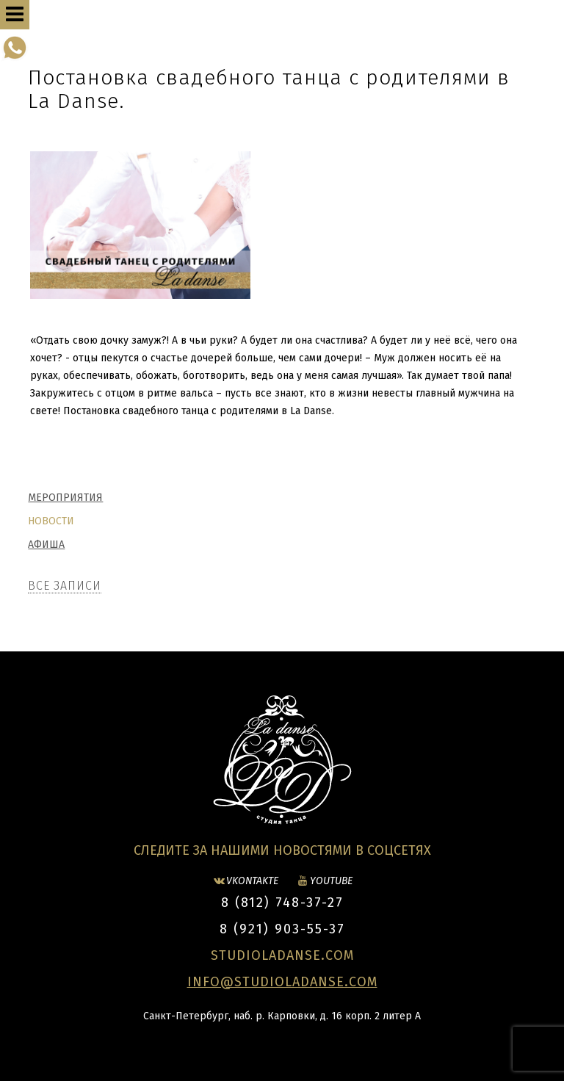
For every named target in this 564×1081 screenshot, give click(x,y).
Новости (51, 521)
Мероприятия (65, 497)
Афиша (46, 544)
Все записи (64, 586)
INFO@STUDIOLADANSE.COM (282, 982)
